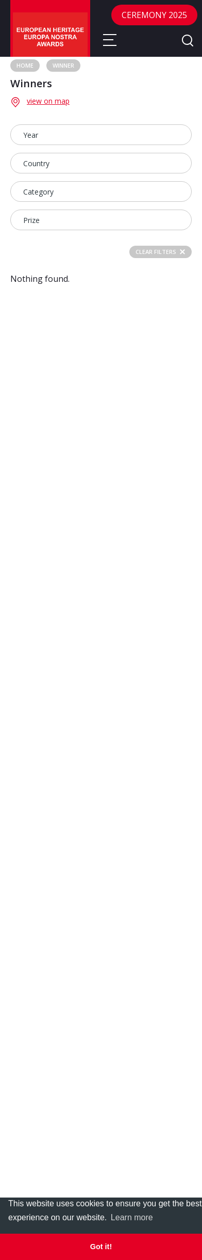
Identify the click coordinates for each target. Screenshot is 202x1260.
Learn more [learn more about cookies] (132, 1217)
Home (24, 65)
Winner (63, 65)
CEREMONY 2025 (154, 15)
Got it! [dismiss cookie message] (101, 1246)
